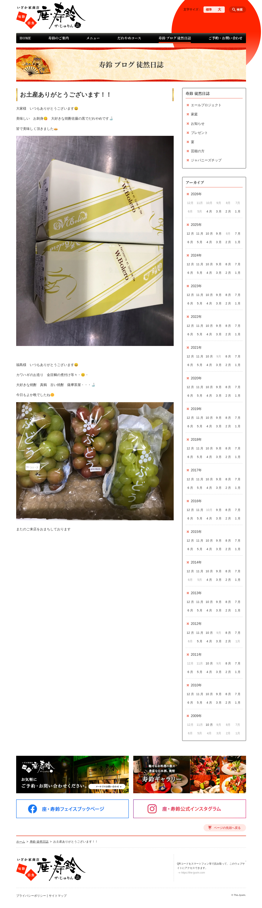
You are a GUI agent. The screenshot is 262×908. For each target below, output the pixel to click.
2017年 (196, 470)
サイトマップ (58, 895)
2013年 (196, 593)
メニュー (93, 38)
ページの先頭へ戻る (227, 827)
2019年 (196, 409)
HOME (25, 38)
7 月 (238, 233)
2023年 (196, 286)
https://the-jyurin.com (193, 872)
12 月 (190, 233)
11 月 (199, 233)
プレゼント (199, 133)
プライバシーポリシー (31, 895)
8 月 (228, 264)
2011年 (196, 654)
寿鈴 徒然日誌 (198, 93)
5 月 (200, 242)
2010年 (196, 685)
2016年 (196, 501)
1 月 (238, 211)
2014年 (196, 562)
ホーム (20, 841)
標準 (209, 9)
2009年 (196, 716)
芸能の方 (198, 151)
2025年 (196, 225)
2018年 (196, 439)
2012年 (196, 623)
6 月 (190, 242)
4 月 (209, 211)
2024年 (196, 255)
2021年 (196, 347)
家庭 (194, 114)
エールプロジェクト (206, 105)
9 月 (219, 233)
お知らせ (198, 123)
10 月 (209, 233)
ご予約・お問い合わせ (225, 38)
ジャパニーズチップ (206, 160)
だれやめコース (129, 38)
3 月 (219, 211)
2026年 (196, 194)
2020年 (196, 378)
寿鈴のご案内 (58, 38)
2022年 (196, 316)
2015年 (196, 532)
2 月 (228, 211)
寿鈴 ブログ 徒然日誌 (175, 38)
